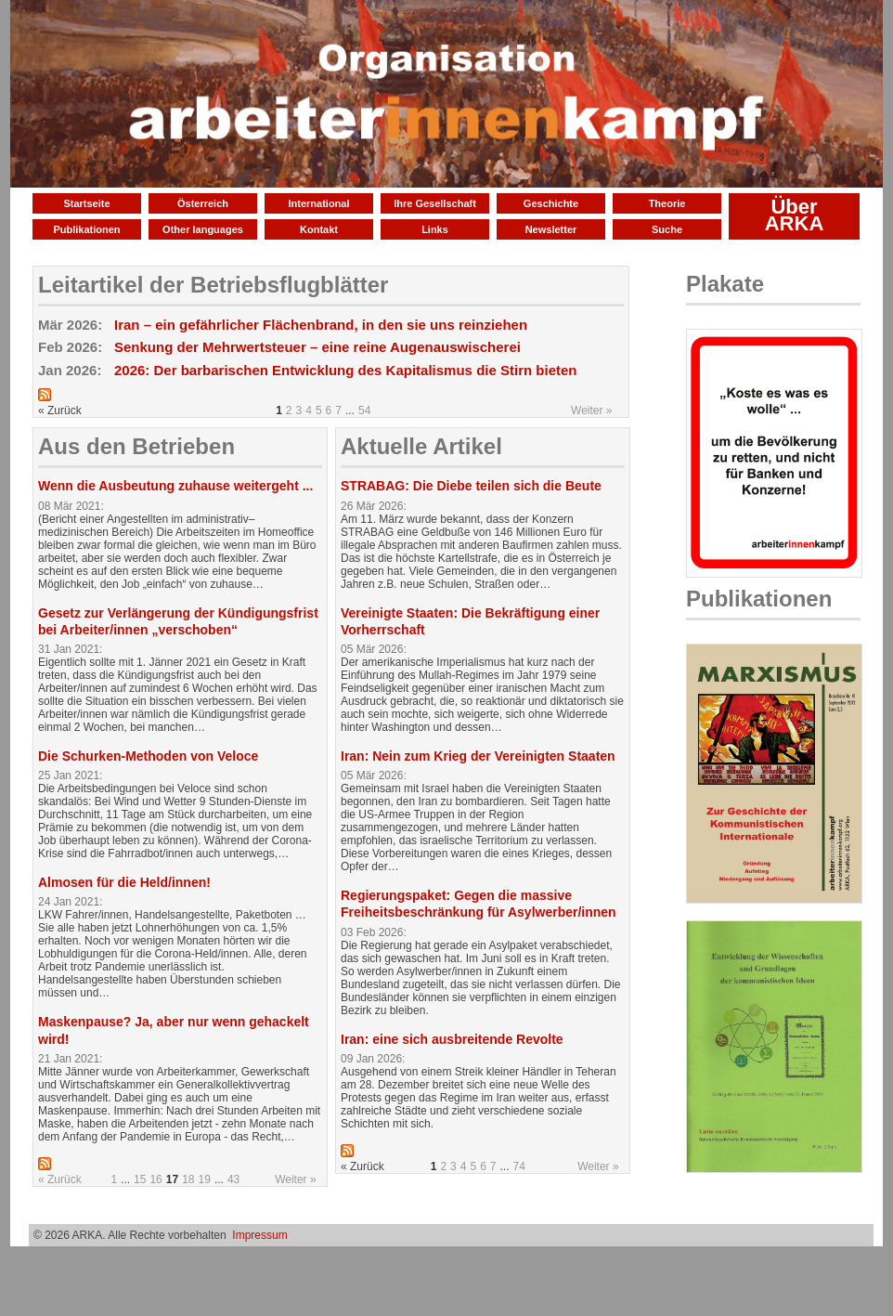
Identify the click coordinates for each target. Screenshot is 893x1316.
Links (434, 229)
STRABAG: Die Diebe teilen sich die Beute (471, 485)
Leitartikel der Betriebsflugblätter (213, 284)
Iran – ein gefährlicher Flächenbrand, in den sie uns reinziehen (320, 324)
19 (205, 1179)
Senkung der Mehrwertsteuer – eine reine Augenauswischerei (317, 347)
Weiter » (591, 410)
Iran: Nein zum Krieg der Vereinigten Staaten (478, 756)
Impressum (259, 1235)
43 (233, 1179)
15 (140, 1179)
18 (188, 1179)
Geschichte (551, 203)
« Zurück (60, 1179)
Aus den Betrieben (136, 446)
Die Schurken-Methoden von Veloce (148, 756)
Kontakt (319, 229)
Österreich (202, 203)
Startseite (86, 203)
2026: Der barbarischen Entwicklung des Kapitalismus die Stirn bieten (345, 370)
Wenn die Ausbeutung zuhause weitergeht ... (175, 485)
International (318, 203)
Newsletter (551, 229)
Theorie (667, 203)
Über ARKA (794, 215)
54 (364, 410)
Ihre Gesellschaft (435, 203)
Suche (667, 229)
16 (155, 1179)
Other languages (202, 229)
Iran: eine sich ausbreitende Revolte (452, 1039)
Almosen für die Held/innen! (124, 882)
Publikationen (86, 229)
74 (519, 1166)
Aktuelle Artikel (421, 446)
